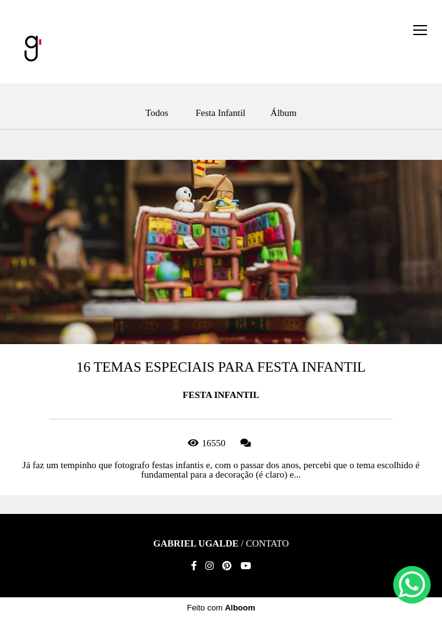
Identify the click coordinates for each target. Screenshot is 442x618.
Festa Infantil (220, 113)
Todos (156, 113)
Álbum (283, 113)
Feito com (221, 607)
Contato (267, 543)
